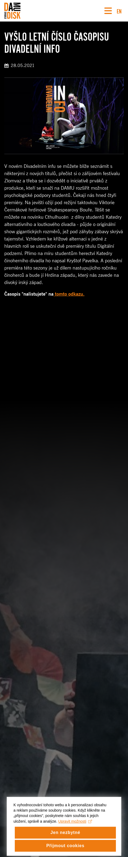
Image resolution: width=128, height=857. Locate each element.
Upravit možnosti (75, 826)
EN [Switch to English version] (119, 11)
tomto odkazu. (69, 294)
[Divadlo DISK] (12, 11)
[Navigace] (108, 11)
